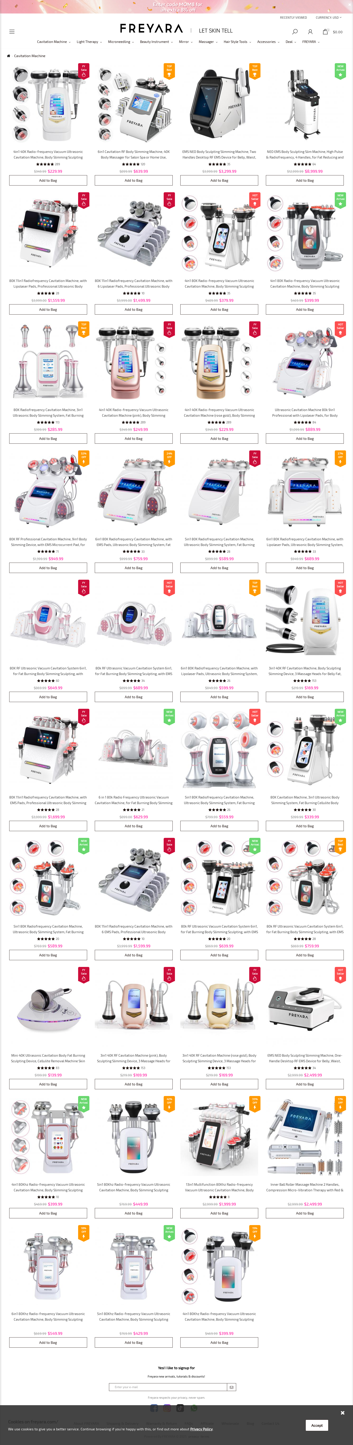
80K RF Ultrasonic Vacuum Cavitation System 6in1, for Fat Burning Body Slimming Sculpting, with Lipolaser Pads (48, 673)
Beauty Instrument (154, 42)
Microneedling (119, 42)
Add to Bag (48, 180)
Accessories (266, 42)
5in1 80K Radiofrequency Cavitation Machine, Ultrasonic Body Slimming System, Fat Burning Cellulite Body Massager (219, 544)
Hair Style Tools (235, 42)
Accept (317, 1425)
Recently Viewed (293, 17)
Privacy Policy (201, 1429)
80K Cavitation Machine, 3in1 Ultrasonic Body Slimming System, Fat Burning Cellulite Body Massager (304, 802)
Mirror (184, 42)
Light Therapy (87, 42)
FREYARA (309, 42)
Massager (206, 42)
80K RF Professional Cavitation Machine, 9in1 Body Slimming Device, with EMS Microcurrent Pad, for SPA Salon (48, 544)
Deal (289, 42)
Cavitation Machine (52, 42)
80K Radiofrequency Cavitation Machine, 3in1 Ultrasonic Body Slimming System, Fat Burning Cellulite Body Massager (48, 415)
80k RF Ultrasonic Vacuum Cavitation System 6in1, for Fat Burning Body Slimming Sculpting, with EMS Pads (133, 673)
